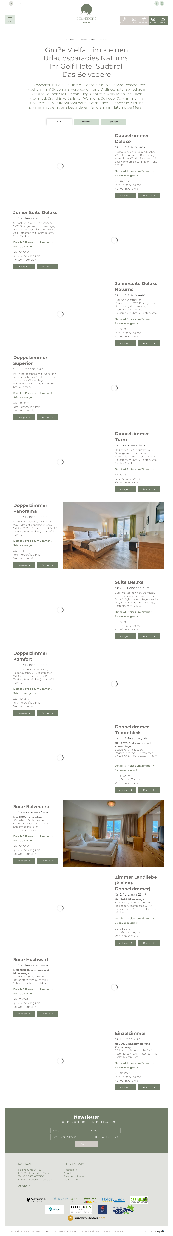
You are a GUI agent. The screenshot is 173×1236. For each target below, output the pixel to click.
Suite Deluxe (129, 582)
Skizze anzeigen (125, 175)
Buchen (147, 195)
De (11, 3)
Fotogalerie (71, 1169)
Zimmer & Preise (74, 1176)
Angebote (70, 1173)
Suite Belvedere (31, 806)
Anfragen (124, 195)
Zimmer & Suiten (87, 40)
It (15, 3)
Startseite (71, 40)
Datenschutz (104, 1137)
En (20, 3)
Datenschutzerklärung (113, 1231)
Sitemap (73, 1231)
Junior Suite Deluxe (35, 212)
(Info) (115, 1137)
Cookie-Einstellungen (90, 1231)
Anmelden (86, 1144)
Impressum (60, 1231)
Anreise (23, 1185)
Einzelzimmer (130, 1033)
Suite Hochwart (31, 959)
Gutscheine (71, 1179)
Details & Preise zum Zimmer (133, 171)
